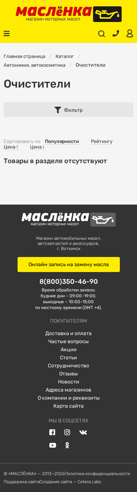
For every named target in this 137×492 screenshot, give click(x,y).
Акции (69, 349)
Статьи (68, 358)
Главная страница (24, 56)
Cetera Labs (89, 481)
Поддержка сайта (21, 481)
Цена (11, 147)
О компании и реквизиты (69, 398)
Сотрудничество (68, 366)
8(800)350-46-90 (68, 281)
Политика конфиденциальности (97, 473)
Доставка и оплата (68, 333)
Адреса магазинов (68, 390)
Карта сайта (68, 406)
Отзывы (68, 374)
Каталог (65, 56)
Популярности (62, 141)
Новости (68, 382)
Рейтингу (102, 141)
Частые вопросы (68, 341)
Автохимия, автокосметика (34, 65)
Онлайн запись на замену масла (68, 264)
